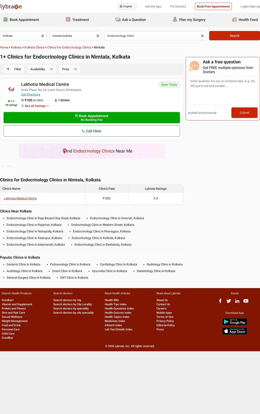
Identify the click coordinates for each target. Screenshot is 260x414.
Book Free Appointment (213, 6)
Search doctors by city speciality (73, 312)
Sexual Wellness (12, 316)
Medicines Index (115, 321)
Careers (161, 308)
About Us (162, 300)
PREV (7, 166)
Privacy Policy (165, 321)
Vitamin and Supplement (17, 304)
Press (160, 329)
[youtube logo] (246, 302)
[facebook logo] (220, 302)
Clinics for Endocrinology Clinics (69, 47)
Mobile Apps (164, 312)
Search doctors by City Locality (72, 304)
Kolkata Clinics (34, 47)
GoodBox (7, 337)
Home (4, 47)
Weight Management (14, 321)
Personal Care (11, 329)
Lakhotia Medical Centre (45, 84)
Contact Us (163, 304)
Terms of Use (164, 316)
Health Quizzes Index (118, 312)
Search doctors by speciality (71, 308)
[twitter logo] (228, 302)
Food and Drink (11, 325)
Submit (244, 112)
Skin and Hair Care (13, 312)
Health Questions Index (119, 308)
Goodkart (7, 300)
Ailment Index (113, 325)
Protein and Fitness (14, 308)
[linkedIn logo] (237, 302)
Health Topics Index (117, 316)
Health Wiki (112, 300)
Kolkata (16, 47)
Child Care (8, 333)
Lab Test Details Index (119, 329)
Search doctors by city (67, 300)
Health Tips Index (116, 304)
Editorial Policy (165, 325)
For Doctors (178, 6)
